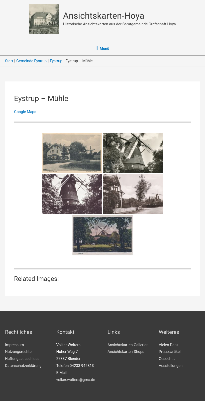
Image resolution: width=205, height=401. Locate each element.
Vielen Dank (169, 345)
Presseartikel (170, 351)
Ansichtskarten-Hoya (103, 16)
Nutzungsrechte (18, 351)
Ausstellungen (171, 365)
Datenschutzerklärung (23, 365)
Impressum (14, 345)
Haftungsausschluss (22, 358)
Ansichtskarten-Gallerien (128, 345)
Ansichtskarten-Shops (126, 351)
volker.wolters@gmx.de (75, 379)
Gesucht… (167, 358)
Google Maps (25, 112)
